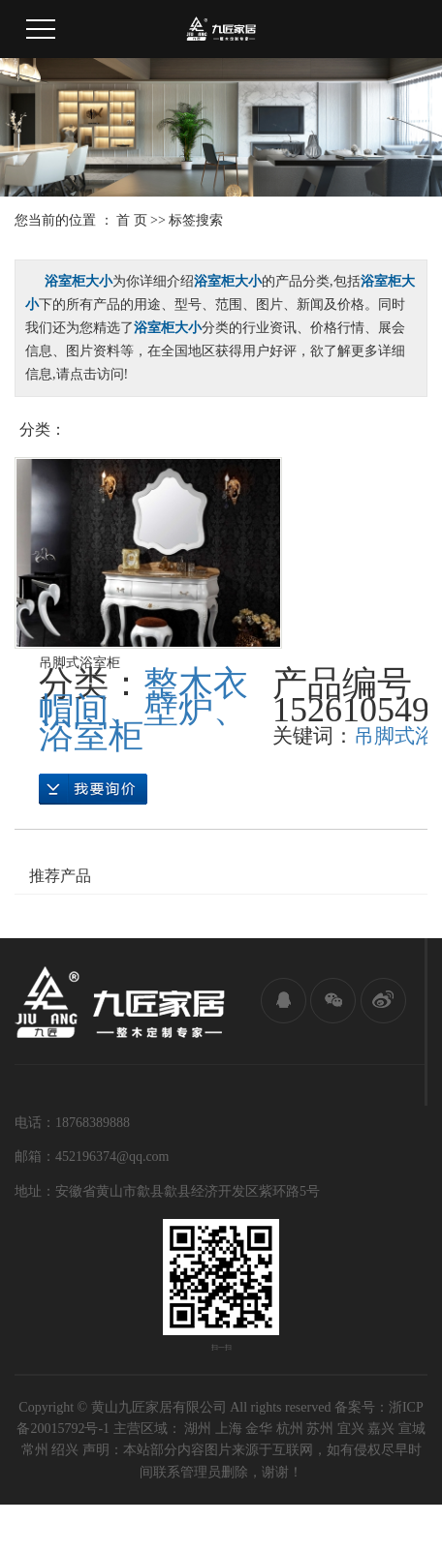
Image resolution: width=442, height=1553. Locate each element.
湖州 (197, 1428)
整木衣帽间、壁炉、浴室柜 (143, 709)
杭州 (289, 1428)
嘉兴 (381, 1428)
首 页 (131, 220)
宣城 (412, 1428)
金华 (258, 1428)
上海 (228, 1428)
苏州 (319, 1428)
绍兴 (65, 1450)
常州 (34, 1450)
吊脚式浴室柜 (79, 662)
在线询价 (93, 789)
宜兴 (350, 1428)
